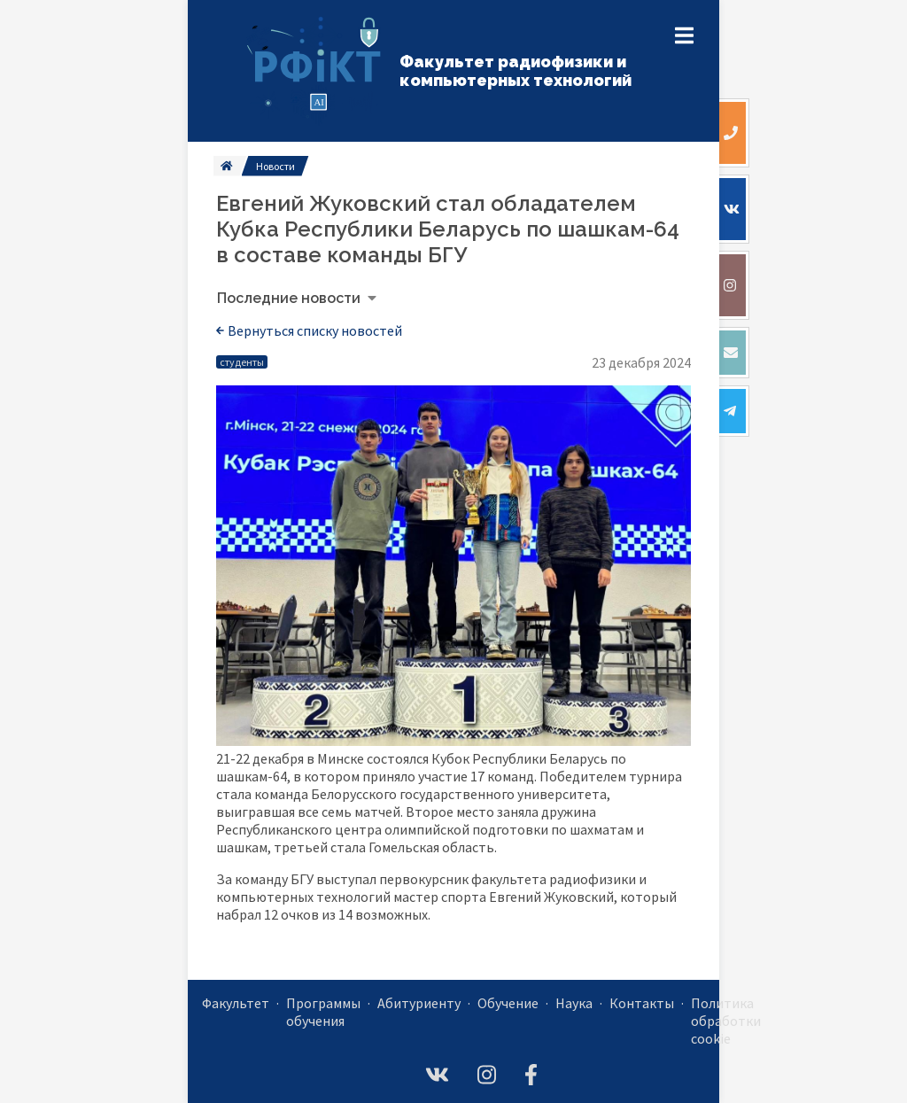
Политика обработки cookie (726, 1020)
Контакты (641, 1003)
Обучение (508, 1003)
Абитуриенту (419, 1003)
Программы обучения (323, 1011)
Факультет (235, 1003)
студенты (242, 362)
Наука (574, 1003)
